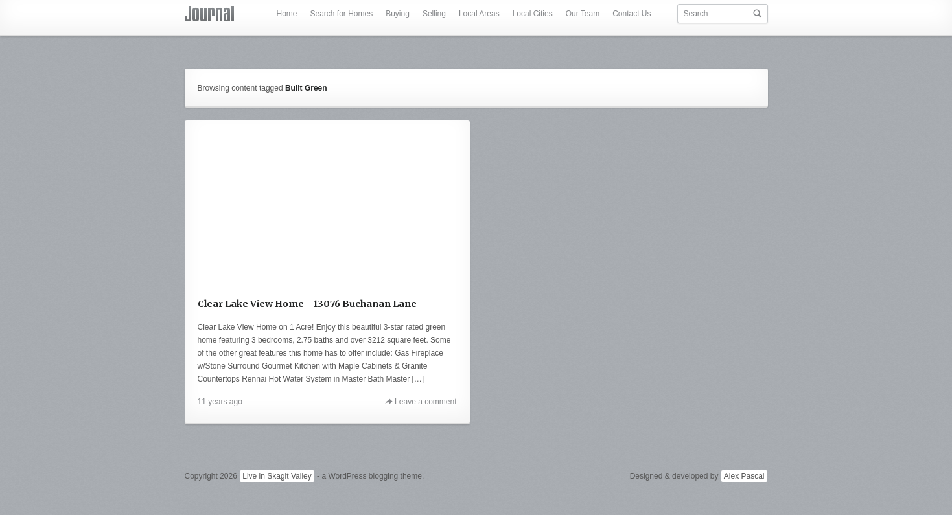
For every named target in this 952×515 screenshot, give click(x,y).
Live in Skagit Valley (277, 476)
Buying (398, 13)
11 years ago (220, 401)
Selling (434, 13)
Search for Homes (341, 13)
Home (286, 13)
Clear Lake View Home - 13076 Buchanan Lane (307, 304)
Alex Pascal (744, 476)
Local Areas (479, 13)
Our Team (582, 13)
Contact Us (631, 13)
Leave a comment (425, 401)
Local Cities (533, 13)
